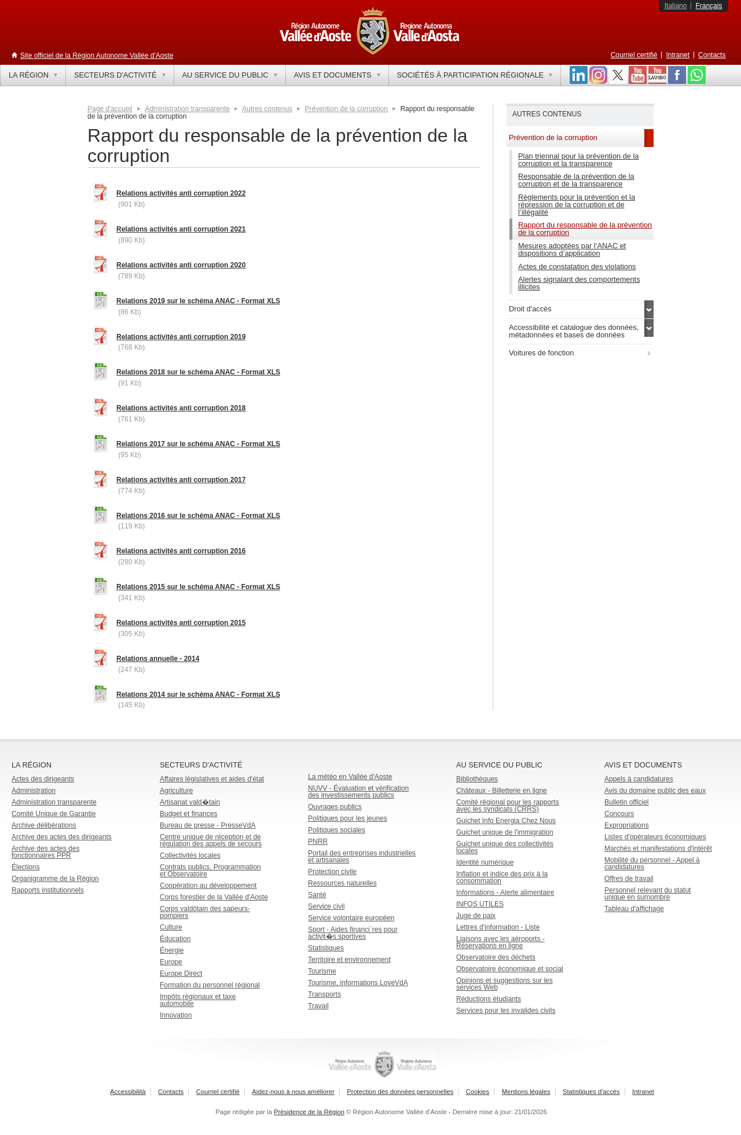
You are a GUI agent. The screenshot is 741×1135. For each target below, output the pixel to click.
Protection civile (332, 872)
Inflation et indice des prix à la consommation (502, 877)
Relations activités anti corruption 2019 (180, 337)
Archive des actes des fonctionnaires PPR (45, 851)
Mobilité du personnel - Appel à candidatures (652, 863)
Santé (317, 895)
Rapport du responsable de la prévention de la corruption (585, 229)
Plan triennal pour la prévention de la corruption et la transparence (578, 160)
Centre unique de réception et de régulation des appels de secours (211, 840)
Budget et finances (188, 814)
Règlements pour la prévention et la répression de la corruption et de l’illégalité (576, 204)
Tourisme (322, 971)
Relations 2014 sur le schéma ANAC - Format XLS (198, 694)
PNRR (318, 842)
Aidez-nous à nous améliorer (293, 1091)
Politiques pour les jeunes (347, 818)
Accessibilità (128, 1091)
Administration (34, 791)
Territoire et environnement (349, 960)
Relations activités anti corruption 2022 (180, 193)
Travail (318, 1006)
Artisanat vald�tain (190, 802)
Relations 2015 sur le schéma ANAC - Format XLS (198, 587)
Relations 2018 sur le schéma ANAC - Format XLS (198, 372)
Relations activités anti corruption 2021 (180, 229)
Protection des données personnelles (400, 1091)
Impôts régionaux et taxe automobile (198, 1000)
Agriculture (176, 791)
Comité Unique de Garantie (54, 814)
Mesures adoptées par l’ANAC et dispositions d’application (572, 249)
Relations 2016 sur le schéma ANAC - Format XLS (198, 516)
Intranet (677, 55)
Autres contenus (267, 109)
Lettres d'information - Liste (498, 927)
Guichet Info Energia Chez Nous (506, 821)
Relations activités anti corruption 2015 (180, 623)
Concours (619, 814)
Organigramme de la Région (55, 879)
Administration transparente (187, 109)
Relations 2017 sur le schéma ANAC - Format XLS (198, 444)
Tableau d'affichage (634, 909)
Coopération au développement (208, 885)
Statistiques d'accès (591, 1091)
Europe (171, 962)
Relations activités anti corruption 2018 (180, 408)
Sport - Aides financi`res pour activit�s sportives (353, 933)
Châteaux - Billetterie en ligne (501, 791)
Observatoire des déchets (495, 957)
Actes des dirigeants (43, 779)
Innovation (176, 1015)
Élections (26, 867)
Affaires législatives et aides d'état (212, 779)
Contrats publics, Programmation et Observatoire (210, 870)
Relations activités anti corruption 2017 (180, 480)
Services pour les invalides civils (505, 1011)
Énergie (172, 950)
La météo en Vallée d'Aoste (350, 777)
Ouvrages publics (335, 807)
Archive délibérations (44, 825)
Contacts (711, 55)
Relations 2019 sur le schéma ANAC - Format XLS (198, 301)
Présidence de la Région (309, 1111)
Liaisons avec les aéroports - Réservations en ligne (500, 942)
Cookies (477, 1091)
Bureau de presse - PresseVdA (207, 825)
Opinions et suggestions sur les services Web (504, 983)
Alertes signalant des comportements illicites (579, 283)
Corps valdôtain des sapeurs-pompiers (205, 912)
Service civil (326, 906)
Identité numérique (484, 862)
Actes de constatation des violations (577, 266)
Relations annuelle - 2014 (157, 659)
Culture (171, 927)
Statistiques (326, 948)
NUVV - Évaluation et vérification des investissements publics (358, 791)
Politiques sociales (336, 830)
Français (708, 6)
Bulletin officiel (626, 802)
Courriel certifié (634, 55)
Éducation (175, 939)
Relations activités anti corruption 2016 (180, 551)
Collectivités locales (190, 855)
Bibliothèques (477, 779)
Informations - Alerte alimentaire (505, 892)
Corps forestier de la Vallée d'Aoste (214, 897)
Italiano (676, 6)
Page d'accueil (110, 109)
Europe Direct (181, 973)
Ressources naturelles (342, 883)
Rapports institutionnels (48, 890)
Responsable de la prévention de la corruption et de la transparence (576, 180)
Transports (324, 994)
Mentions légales (526, 1091)
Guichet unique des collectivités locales (504, 847)
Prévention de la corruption (346, 109)
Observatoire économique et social (509, 969)
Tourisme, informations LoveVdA (358, 983)
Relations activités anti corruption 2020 (180, 265)
